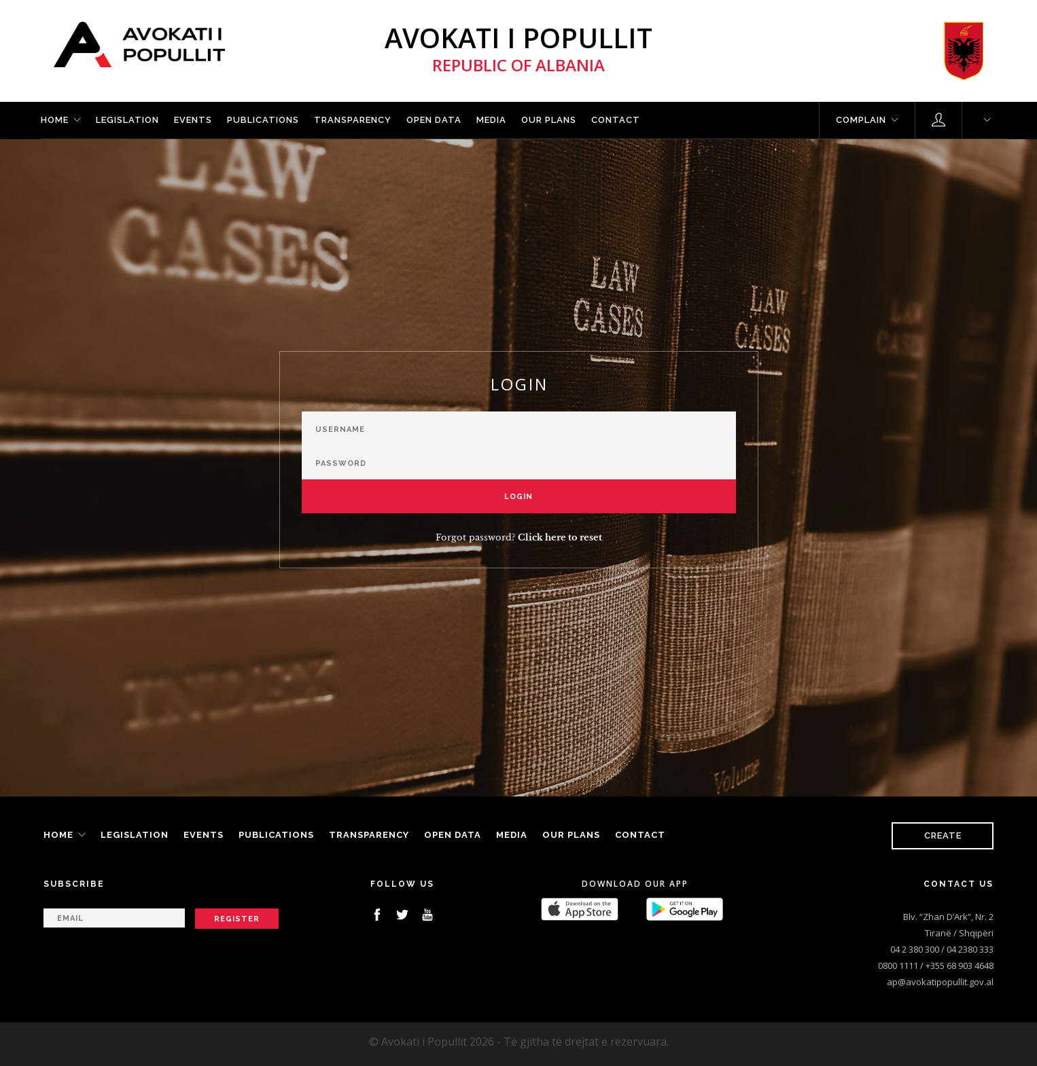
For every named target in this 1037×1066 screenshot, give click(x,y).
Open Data (433, 120)
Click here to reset (560, 537)
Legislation (127, 120)
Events (193, 120)
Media (491, 120)
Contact (615, 120)
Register (237, 919)
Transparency (352, 120)
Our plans (548, 120)
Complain (861, 120)
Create (943, 835)
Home (55, 120)
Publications (263, 120)
